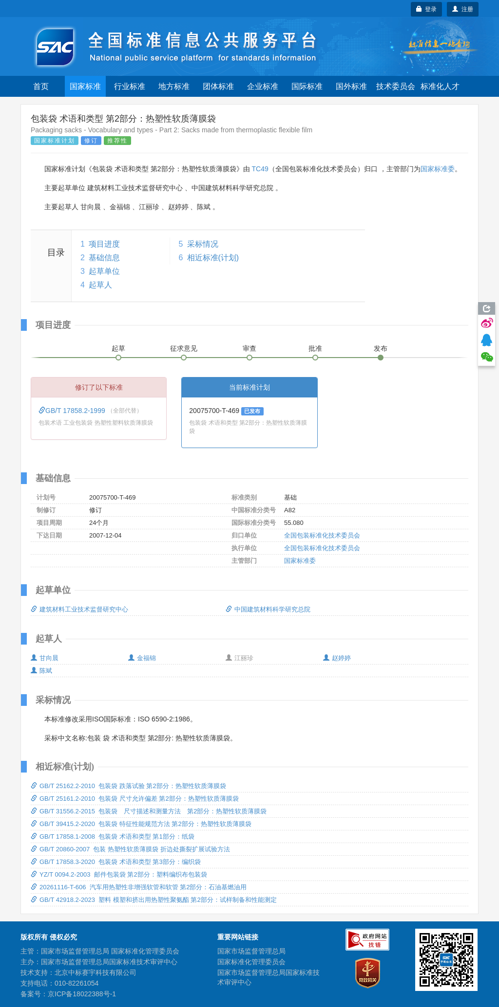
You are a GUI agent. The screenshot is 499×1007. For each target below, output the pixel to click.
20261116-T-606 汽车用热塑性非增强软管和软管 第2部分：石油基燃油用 (139, 887)
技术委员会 (395, 86)
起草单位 (104, 271)
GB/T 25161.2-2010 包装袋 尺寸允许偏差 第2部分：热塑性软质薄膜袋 (135, 798)
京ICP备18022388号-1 (82, 994)
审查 (249, 348)
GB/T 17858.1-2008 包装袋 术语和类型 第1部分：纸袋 (112, 836)
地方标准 (174, 86)
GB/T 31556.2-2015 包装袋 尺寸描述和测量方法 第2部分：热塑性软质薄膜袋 (149, 811)
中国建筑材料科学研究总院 (268, 609)
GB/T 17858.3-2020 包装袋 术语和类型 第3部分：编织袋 (116, 861)
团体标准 (218, 86)
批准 (315, 348)
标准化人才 (440, 86)
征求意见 (183, 348)
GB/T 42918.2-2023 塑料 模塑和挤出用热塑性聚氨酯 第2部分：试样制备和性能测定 (154, 899)
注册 (462, 9)
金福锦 (142, 658)
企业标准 (262, 86)
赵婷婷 (337, 658)
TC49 (259, 169)
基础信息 (104, 257)
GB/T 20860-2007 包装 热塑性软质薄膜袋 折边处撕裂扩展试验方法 (130, 849)
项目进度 (104, 244)
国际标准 (307, 86)
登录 (426, 9)
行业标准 (129, 86)
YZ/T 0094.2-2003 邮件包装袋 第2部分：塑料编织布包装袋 (119, 874)
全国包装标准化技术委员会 (322, 535)
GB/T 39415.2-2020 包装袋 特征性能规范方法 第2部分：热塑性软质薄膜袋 (141, 823)
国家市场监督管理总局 (251, 951)
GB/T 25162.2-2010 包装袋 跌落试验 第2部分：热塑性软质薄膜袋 (128, 786)
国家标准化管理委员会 (251, 962)
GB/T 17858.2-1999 (72, 410)
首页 (41, 86)
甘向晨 (44, 658)
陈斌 (41, 670)
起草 (118, 348)
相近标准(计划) (213, 257)
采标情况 (202, 244)
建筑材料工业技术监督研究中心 (79, 609)
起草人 (100, 285)
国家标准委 (438, 169)
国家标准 (85, 86)
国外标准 (351, 86)
